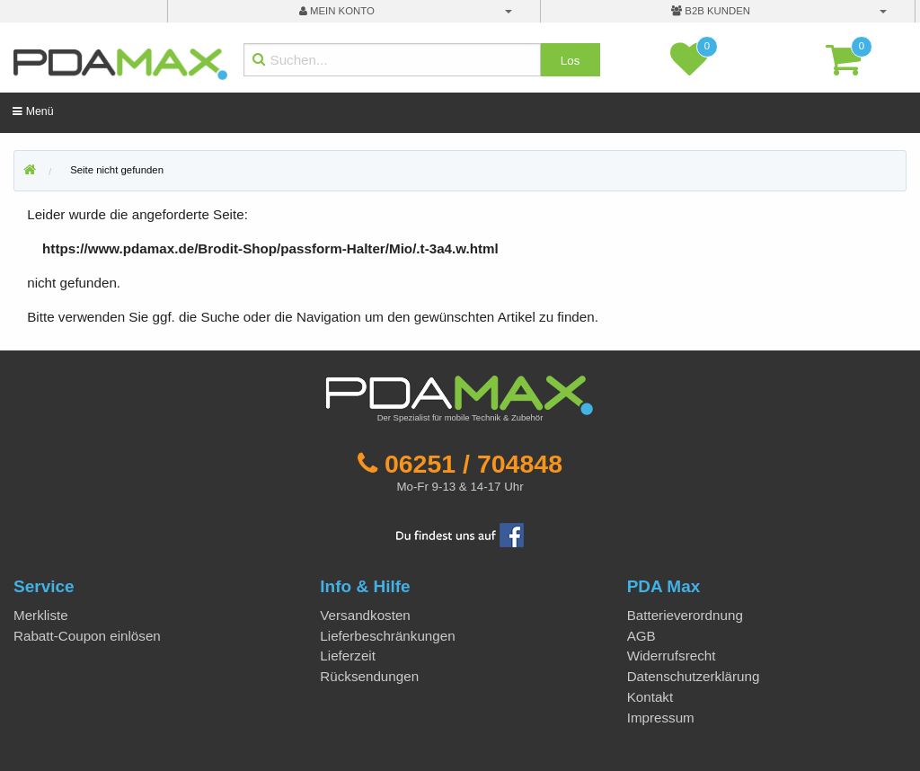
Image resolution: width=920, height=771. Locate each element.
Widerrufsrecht (671, 655)
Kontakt (650, 697)
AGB (641, 635)
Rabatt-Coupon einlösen (87, 635)
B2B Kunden (710, 10)
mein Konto (337, 10)
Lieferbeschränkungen (387, 635)
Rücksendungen (369, 676)
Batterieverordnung (685, 615)
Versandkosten (365, 615)
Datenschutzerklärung (693, 676)
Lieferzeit (348, 655)
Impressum (660, 717)
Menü (33, 111)
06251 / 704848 (473, 463)
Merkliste (40, 615)
